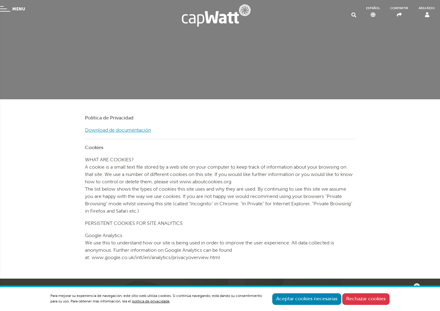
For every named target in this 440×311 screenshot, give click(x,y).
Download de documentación (118, 130)
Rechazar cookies (366, 299)
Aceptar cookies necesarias (306, 299)
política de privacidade (151, 301)
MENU (12, 9)
